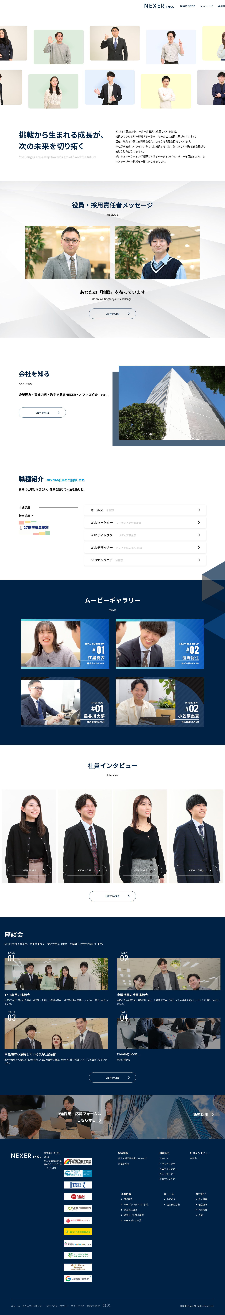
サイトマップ (77, 1305)
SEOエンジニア (107, 560)
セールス (102, 510)
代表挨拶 (202, 1209)
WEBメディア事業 (132, 1220)
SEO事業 (128, 1199)
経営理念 (202, 1204)
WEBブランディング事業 (136, 1204)
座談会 (193, 1158)
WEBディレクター (168, 1168)
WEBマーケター (167, 1163)
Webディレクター (113, 535)
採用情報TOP (187, 6)
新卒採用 (24, 515)
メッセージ (206, 6)
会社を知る (123, 1163)
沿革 (200, 1215)
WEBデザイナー (167, 1173)
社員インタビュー (200, 1153)
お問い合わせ (93, 1305)
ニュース (15, 1305)
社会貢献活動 (173, 1204)
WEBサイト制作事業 (134, 1215)
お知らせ (171, 1199)
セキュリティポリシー (33, 1305)
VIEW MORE (112, 314)
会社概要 (202, 1199)
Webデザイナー (116, 547)
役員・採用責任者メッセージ (132, 1158)
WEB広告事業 (130, 1209)
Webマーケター (116, 522)
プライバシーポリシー (57, 1305)
